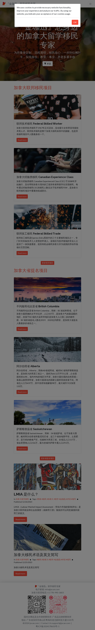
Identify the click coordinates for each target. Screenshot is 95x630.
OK (75, 22)
